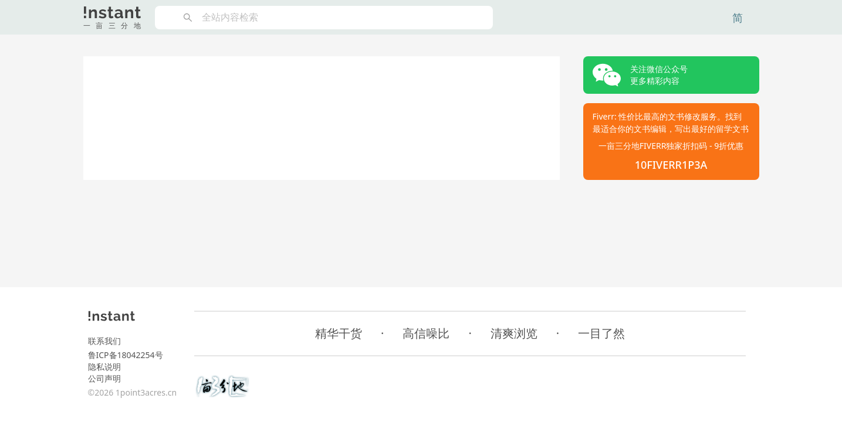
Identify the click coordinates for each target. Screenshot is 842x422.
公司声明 (104, 378)
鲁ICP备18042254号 (125, 354)
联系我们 (104, 340)
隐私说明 (104, 366)
